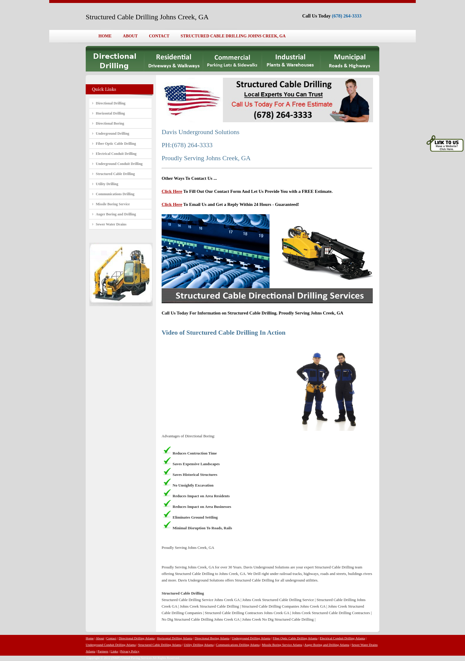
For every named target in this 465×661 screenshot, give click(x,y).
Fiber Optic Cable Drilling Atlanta (295, 638)
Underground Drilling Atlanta (251, 638)
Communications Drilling (115, 194)
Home (90, 638)
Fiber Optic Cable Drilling (116, 144)
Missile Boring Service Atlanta (282, 644)
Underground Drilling (112, 133)
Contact (111, 638)
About (100, 638)
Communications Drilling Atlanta (237, 644)
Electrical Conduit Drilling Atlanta (342, 638)
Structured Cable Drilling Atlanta (159, 644)
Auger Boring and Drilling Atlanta (326, 644)
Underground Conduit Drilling (119, 164)
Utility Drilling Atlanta (199, 644)
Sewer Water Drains (111, 224)
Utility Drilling (107, 184)
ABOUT (130, 36)
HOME (105, 36)
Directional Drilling (110, 103)
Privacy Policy (129, 651)
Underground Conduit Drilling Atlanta (111, 644)
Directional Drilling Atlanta (137, 638)
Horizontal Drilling (110, 113)
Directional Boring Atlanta (212, 638)
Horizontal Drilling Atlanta (174, 638)
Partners (103, 651)
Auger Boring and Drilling (116, 214)
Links (114, 651)
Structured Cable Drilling (115, 174)
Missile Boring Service (113, 204)
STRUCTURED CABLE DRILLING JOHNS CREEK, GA (233, 36)
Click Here (172, 191)
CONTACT (159, 36)
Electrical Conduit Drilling (116, 154)
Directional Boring (110, 123)
